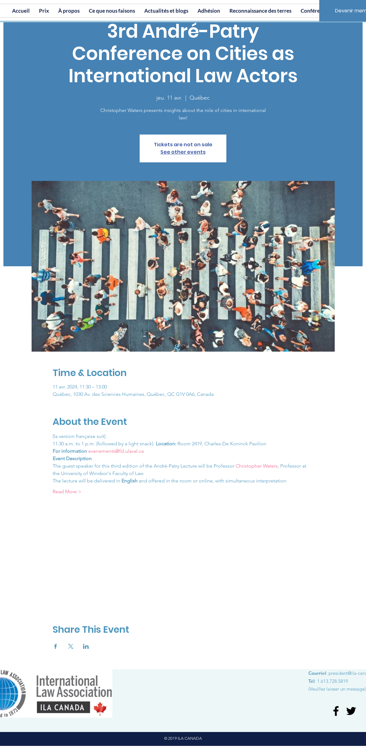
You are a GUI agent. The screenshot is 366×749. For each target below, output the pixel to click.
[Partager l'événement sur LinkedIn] (86, 646)
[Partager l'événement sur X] (71, 646)
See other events (183, 152)
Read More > (67, 491)
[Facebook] (335, 710)
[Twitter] (351, 710)
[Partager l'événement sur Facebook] (56, 646)
